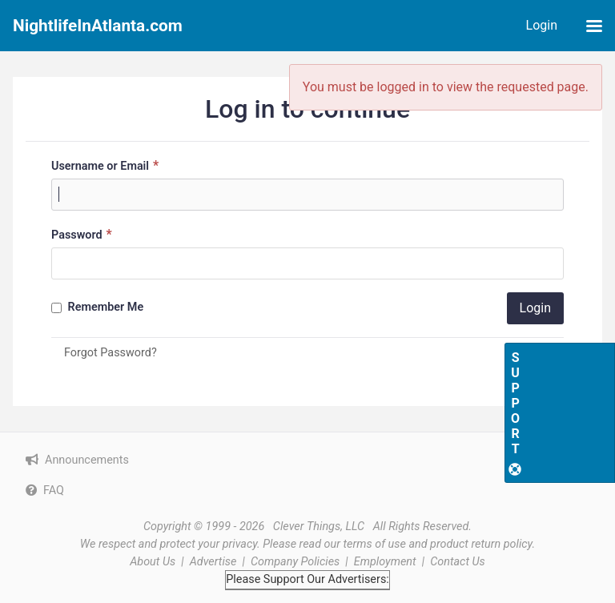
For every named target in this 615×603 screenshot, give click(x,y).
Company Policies (295, 562)
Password (83, 234)
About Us (152, 562)
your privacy (227, 544)
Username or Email (107, 165)
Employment (385, 562)
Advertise (213, 562)
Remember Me (97, 307)
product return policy (481, 544)
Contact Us (457, 562)
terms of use (375, 544)
